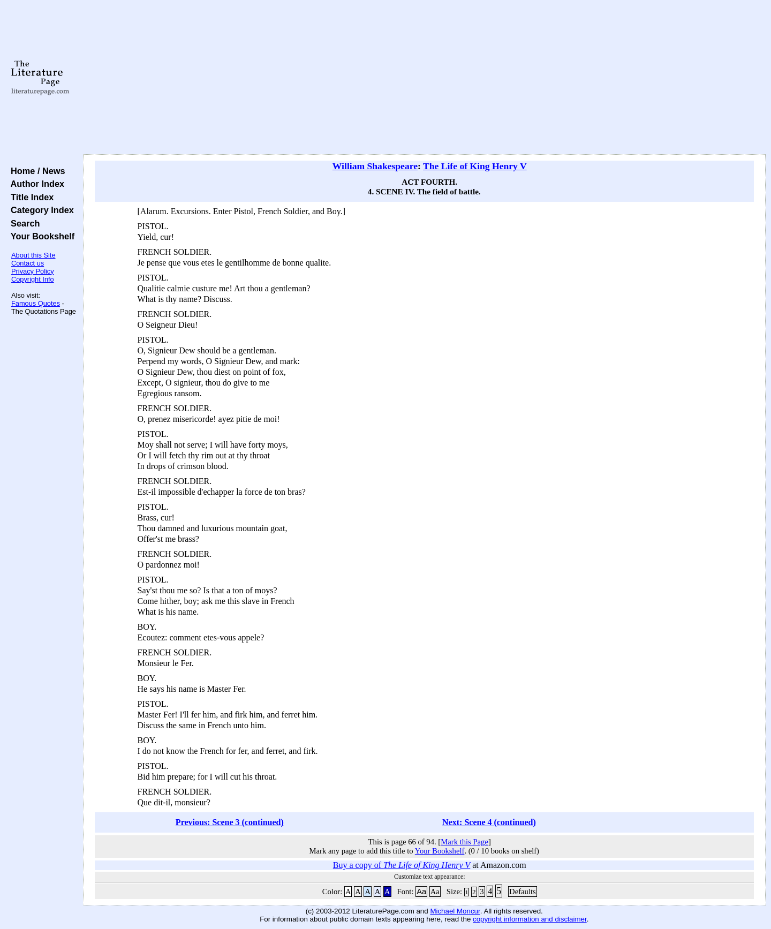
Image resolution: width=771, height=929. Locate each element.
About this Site (33, 255)
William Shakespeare (375, 166)
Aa (421, 891)
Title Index (30, 197)
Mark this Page (464, 841)
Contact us (27, 263)
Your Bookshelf (40, 236)
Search (23, 223)
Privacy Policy (32, 271)
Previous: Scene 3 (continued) (230, 822)
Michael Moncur (455, 911)
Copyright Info (32, 279)
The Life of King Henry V (475, 166)
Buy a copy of (401, 865)
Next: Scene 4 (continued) (489, 822)
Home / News (35, 171)
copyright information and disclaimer (530, 919)
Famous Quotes (35, 303)
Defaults (522, 891)
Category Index (40, 210)
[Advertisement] (424, 78)
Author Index (35, 183)
